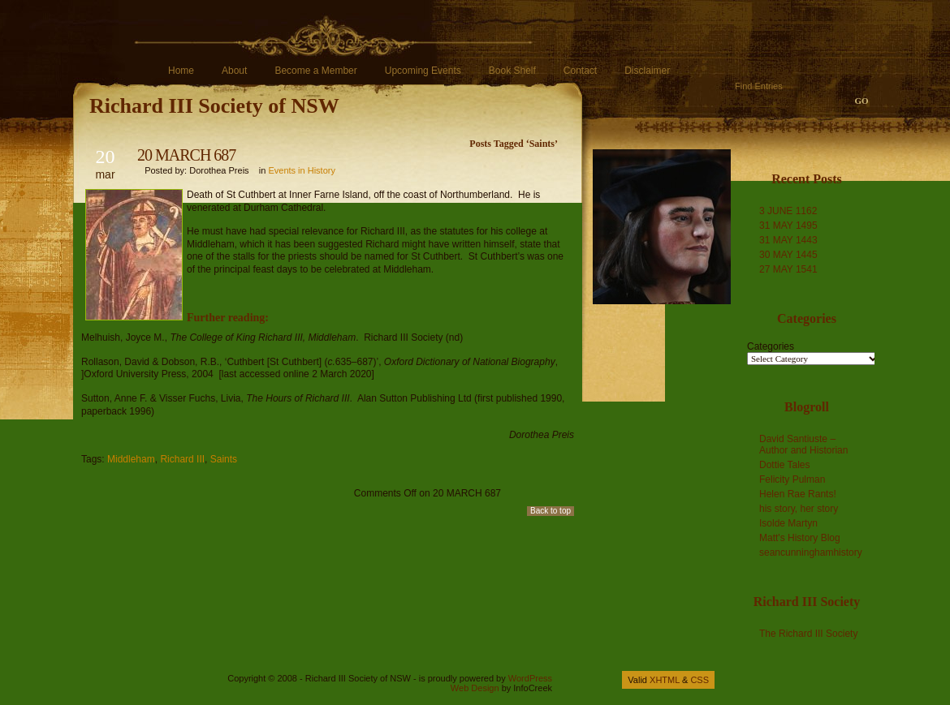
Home (181, 70)
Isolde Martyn (788, 523)
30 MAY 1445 (788, 254)
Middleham (131, 459)
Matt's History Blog (799, 538)
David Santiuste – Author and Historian (803, 444)
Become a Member (315, 70)
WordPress (530, 678)
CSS (699, 680)
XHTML (665, 680)
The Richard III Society (808, 633)
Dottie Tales (784, 465)
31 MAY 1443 (788, 240)
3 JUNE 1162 (788, 211)
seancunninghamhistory (810, 552)
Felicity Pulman (792, 479)
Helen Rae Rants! (797, 494)
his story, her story (798, 508)
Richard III (182, 459)
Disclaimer (647, 70)
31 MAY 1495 (788, 225)
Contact (580, 70)
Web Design (475, 688)
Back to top (550, 510)
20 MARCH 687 (186, 155)
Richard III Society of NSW (214, 106)
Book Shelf (512, 70)
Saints (223, 459)
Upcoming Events (423, 70)
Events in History (301, 170)
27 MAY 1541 (788, 269)
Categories (770, 346)
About (234, 70)
